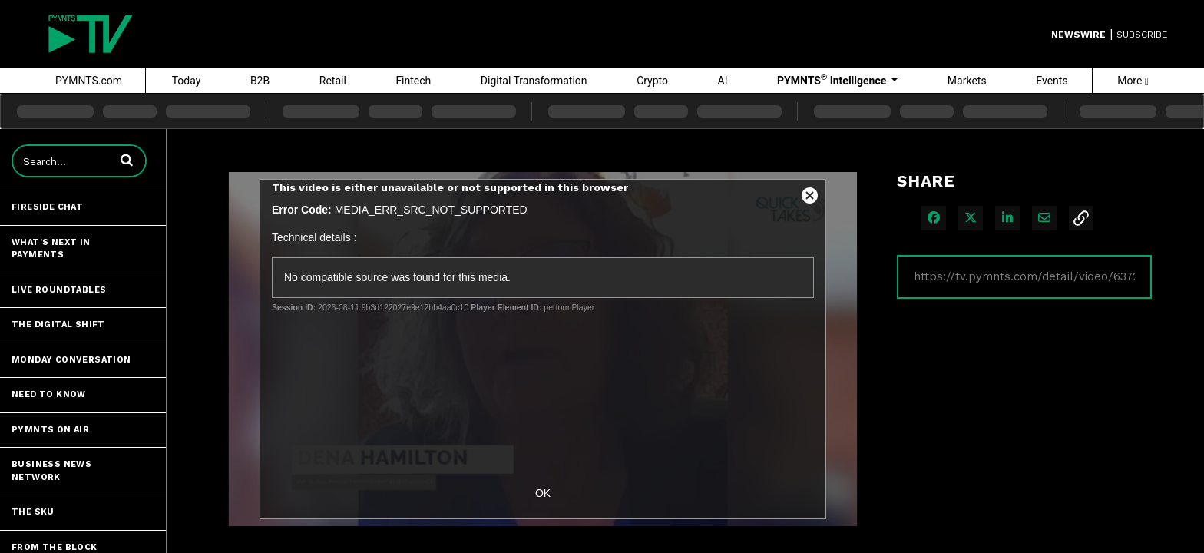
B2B (260, 81)
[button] (127, 160)
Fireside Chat (47, 207)
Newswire (1078, 34)
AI (723, 81)
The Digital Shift (58, 324)
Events (1051, 81)
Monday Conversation (71, 360)
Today (186, 81)
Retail (332, 81)
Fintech (413, 81)
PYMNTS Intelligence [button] (833, 80)
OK (543, 493)
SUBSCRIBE (1141, 34)
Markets (967, 81)
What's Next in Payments (51, 248)
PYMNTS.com (88, 81)
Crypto (652, 81)
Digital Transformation (534, 81)
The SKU (33, 512)
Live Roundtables (59, 290)
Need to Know (49, 394)
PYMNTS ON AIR (50, 430)
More (1133, 81)
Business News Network (51, 470)
